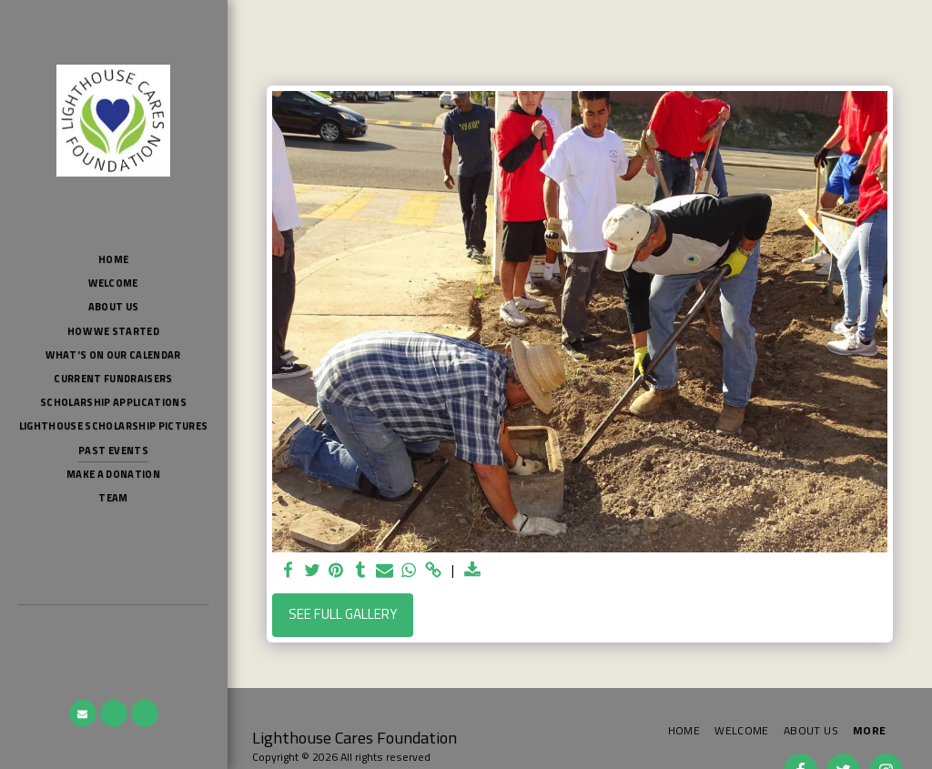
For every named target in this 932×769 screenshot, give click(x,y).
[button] (82, 713)
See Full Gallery (343, 613)
